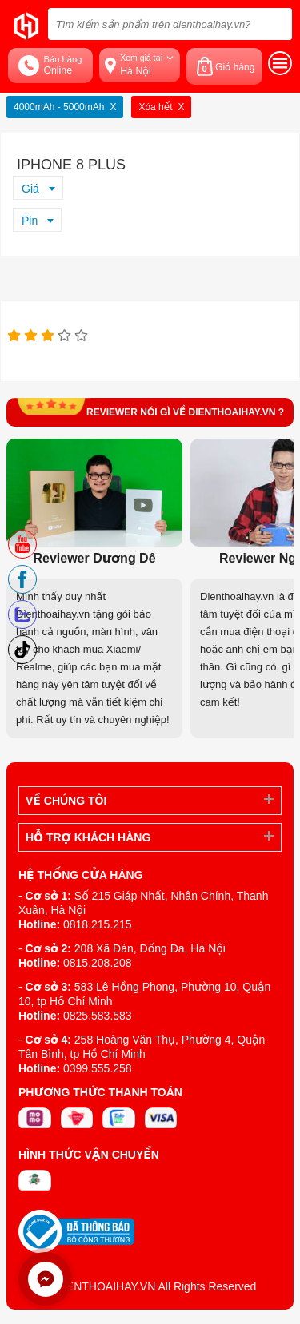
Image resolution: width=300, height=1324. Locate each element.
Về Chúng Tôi (66, 800)
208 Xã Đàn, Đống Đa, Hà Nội (150, 948)
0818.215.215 (97, 924)
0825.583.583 (97, 1015)
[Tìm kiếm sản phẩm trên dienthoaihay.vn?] (170, 24)
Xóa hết (155, 107)
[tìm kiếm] (275, 24)
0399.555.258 (97, 1068)
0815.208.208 (97, 962)
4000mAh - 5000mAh (59, 107)
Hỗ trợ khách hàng (88, 837)
